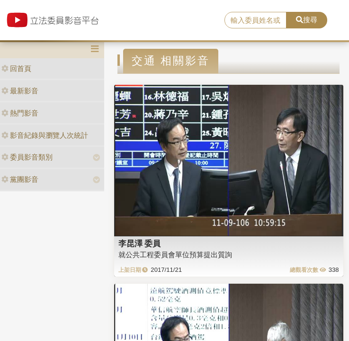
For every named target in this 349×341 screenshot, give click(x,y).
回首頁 (16, 68)
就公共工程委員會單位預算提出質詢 (175, 255)
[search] (255, 20)
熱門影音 (19, 113)
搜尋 (306, 20)
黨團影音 (19, 179)
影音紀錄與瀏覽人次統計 (44, 135)
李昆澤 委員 (139, 243)
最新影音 (19, 91)
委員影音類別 (27, 157)
